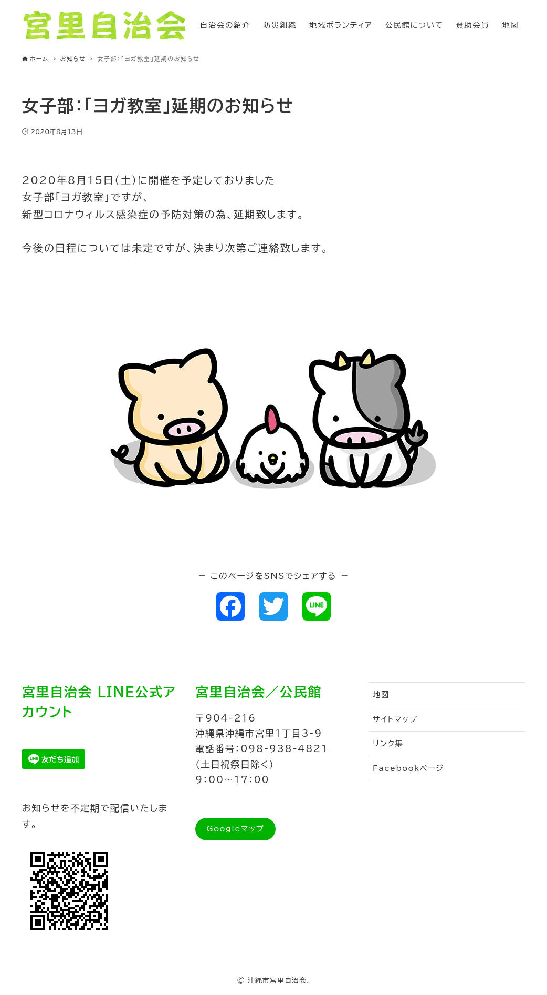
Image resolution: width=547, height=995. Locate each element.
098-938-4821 (284, 748)
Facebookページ (408, 768)
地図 (381, 694)
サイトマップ (395, 719)
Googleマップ (235, 828)
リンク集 (388, 743)
